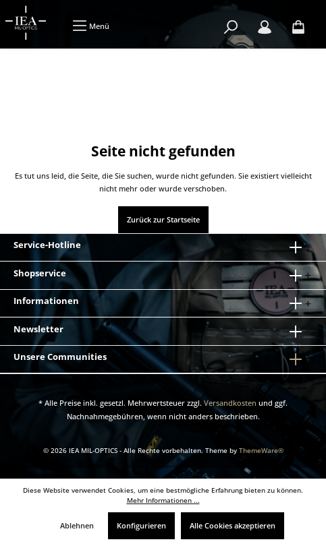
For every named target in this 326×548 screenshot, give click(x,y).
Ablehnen (77, 525)
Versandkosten (230, 403)
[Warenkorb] (298, 27)
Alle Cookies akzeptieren (232, 525)
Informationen (46, 301)
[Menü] (90, 26)
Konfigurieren (141, 525)
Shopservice (39, 273)
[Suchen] (230, 27)
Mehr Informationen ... (163, 500)
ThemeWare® (261, 450)
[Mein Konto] (264, 27)
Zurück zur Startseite (163, 219)
